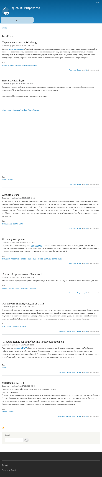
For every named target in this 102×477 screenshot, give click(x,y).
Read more (72, 70)
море (21, 223)
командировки (36, 245)
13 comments (70, 416)
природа (18, 65)
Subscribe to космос (3, 428)
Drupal (13, 470)
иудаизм (23, 259)
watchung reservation (29, 65)
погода (54, 259)
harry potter (6, 259)
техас (17, 288)
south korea (15, 259)
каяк (3, 326)
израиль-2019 (7, 223)
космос (4, 65)
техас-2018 (24, 288)
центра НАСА (21, 348)
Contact (5, 465)
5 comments (71, 331)
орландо (16, 326)
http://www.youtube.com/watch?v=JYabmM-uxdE (20, 110)
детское (4, 288)
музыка (11, 65)
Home (17, 20)
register (85, 70)
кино (29, 259)
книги (34, 259)
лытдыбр (47, 259)
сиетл (60, 259)
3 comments (71, 372)
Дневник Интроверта (26, 8)
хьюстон (33, 288)
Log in (97, 3)
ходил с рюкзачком (16, 49)
